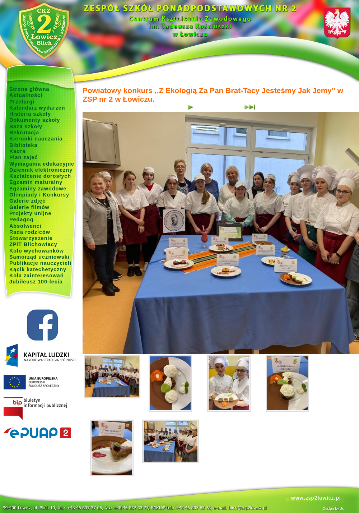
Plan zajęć (23, 157)
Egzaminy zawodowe (37, 188)
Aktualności (25, 95)
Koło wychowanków (36, 251)
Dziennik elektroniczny (41, 170)
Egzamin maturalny (35, 182)
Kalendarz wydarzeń (37, 108)
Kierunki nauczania (35, 139)
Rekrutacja (24, 132)
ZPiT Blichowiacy (33, 244)
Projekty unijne (30, 213)
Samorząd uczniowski (39, 257)
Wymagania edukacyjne (41, 164)
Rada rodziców (29, 232)
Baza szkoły (25, 126)
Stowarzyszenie (31, 238)
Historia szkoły (30, 114)
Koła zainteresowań (36, 275)
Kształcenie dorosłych (40, 176)
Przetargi (21, 102)
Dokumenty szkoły (34, 120)
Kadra (17, 151)
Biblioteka (23, 145)
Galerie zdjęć (27, 201)
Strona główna (29, 89)
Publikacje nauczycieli (40, 263)
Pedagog (21, 219)
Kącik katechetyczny (37, 269)
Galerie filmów (29, 207)
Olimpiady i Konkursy (39, 195)
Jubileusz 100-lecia (36, 282)
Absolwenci (25, 226)
